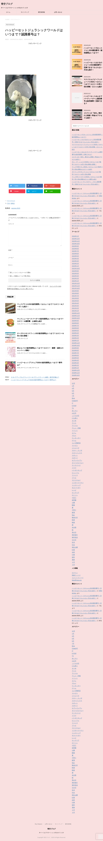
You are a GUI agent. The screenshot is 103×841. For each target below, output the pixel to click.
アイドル (75, 425)
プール (74, 478)
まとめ (74, 420)
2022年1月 (75, 281)
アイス (74, 423)
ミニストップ (76, 485)
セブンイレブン (77, 460)
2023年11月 (76, 241)
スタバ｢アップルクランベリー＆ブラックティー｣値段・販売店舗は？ (35, 377)
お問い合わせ (58, 12)
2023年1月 (75, 266)
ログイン (75, 573)
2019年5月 (75, 358)
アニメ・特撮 (76, 428)
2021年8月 (75, 293)
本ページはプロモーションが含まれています (51, 832)
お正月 (74, 413)
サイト (10, 265)
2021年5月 (75, 301)
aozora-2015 (15, 208)
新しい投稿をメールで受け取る (20, 276)
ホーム (8, 12)
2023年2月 (75, 263)
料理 (73, 520)
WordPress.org (77, 580)
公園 (73, 502)
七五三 (74, 497)
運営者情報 (41, 12)
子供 (8, 203)
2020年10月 (76, 318)
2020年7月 (75, 325)
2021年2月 (75, 308)
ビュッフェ (75, 473)
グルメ (74, 435)
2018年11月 (76, 373)
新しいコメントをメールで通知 (20, 272)
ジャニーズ (75, 448)
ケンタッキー (76, 438)
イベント (75, 430)
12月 (73, 383)
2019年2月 (75, 365)
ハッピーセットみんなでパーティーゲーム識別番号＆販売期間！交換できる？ (93, 99)
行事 (73, 555)
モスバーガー (76, 487)
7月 (73, 396)
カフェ (74, 433)
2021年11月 (76, 286)
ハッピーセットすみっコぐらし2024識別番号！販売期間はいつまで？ (93, 50)
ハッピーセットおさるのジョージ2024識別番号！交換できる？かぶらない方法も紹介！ (93, 66)
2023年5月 (75, 256)
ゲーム (74, 440)
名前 (10, 250)
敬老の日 (75, 517)
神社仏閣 (75, 547)
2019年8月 (75, 350)
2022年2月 (75, 278)
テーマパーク (76, 465)
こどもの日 (75, 415)
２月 (73, 562)
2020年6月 (75, 328)
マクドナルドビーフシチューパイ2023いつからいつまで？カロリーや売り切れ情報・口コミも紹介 (93, 83)
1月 (73, 386)
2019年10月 (76, 345)
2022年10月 (76, 268)
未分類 (74, 527)
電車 (73, 560)
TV (73, 408)
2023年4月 (75, 258)
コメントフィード (77, 578)
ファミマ (75, 475)
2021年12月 (76, 283)
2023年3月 (75, 261)
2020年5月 (75, 330)
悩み (73, 515)
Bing (73, 398)
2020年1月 (75, 340)
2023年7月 (75, 251)
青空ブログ (7, 4)
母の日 (74, 532)
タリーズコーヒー (77, 463)
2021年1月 (75, 311)
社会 (73, 545)
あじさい (75, 410)
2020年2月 (75, 338)
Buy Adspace (38, 824)
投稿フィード (76, 575)
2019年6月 (75, 355)
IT (72, 403)
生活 (73, 542)
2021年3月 (75, 306)
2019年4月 (75, 360)
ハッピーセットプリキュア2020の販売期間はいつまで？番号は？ (33, 380)
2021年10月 (76, 288)
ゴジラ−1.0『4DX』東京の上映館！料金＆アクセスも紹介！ (93, 115)
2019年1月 (75, 368)
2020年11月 (76, 315)
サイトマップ (25, 12)
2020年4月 (75, 333)
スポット (75, 455)
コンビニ (75, 445)
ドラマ (74, 468)
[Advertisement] (35, 59)
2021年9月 (75, 291)
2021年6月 (75, 298)
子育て (74, 510)
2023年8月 (75, 248)
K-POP (74, 406)
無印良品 (75, 537)
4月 (73, 388)
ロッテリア (75, 492)
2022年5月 (75, 273)
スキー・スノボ (77, 450)
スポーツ (75, 458)
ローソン (75, 495)
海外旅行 (75, 535)
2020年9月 (75, 320)
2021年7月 (75, 296)
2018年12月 (76, 370)
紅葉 (73, 550)
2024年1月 (75, 236)
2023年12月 (76, 238)
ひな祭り (75, 418)
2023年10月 (76, 243)
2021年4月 (75, 303)
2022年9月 (75, 271)
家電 (73, 512)
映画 (73, 522)
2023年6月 (75, 253)
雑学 (73, 557)
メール (11, 257)
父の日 (74, 540)
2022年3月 (75, 276)
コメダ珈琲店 (76, 443)
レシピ (74, 490)
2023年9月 (75, 246)
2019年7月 (75, 353)
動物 (73, 505)
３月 (73, 564)
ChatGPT (75, 401)
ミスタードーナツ (77, 483)
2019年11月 (76, 343)
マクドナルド (11, 201)
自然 (73, 552)
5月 (73, 391)
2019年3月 (75, 363)
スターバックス (77, 453)
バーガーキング (77, 470)
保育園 (74, 500)
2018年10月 (76, 375)
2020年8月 (75, 323)
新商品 (13, 203)
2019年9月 (75, 348)
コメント (11, 224)
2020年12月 (76, 313)
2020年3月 (75, 335)
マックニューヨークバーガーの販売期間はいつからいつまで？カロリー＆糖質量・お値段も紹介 (40, 320)
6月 (73, 393)
